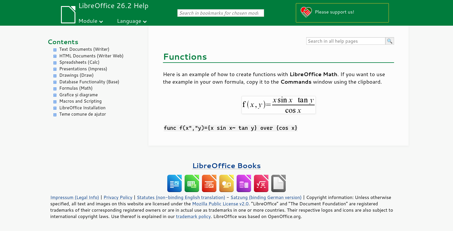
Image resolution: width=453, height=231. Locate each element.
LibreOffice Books (226, 165)
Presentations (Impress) (83, 69)
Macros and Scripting (80, 101)
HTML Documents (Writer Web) (91, 56)
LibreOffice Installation (82, 108)
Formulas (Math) (76, 88)
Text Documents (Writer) (84, 49)
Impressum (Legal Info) (74, 197)
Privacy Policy (117, 197)
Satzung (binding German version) (266, 197)
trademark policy (193, 216)
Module (87, 21)
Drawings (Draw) (76, 75)
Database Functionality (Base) (89, 82)
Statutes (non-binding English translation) (181, 197)
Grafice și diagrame (78, 95)
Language (129, 21)
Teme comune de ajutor (82, 114)
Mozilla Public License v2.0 (220, 203)
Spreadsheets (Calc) (79, 62)
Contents (62, 41)
